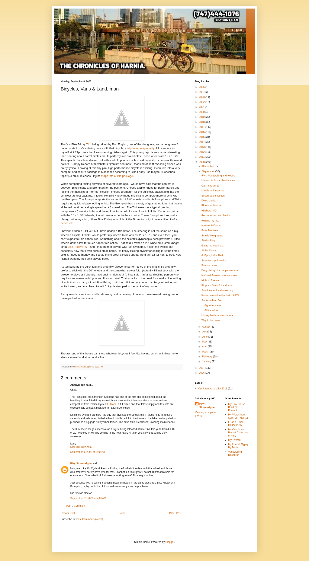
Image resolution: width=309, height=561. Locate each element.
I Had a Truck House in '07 (235, 424)
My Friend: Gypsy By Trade (238, 446)
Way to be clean (210, 320)
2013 (202, 147)
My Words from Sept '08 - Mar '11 (238, 416)
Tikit (88, 144)
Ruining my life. (210, 220)
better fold (67, 223)
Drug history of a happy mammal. (220, 270)
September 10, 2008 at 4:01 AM (88, 498)
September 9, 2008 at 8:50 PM (87, 451)
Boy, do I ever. (209, 265)
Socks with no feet (211, 300)
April (205, 346)
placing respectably (142, 148)
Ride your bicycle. (211, 205)
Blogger (169, 542)
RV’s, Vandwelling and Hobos (218, 175)
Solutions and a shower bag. (217, 290)
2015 (202, 137)
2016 (202, 132)
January (207, 361)
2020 (202, 112)
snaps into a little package (116, 176)
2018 (202, 122)
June (205, 336)
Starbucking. (208, 240)
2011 (202, 156)
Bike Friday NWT (78, 246)
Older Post (175, 513)
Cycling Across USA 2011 (212, 388)
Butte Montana (209, 230)
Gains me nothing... (212, 245)
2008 (202, 161)
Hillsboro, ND (208, 210)
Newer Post (68, 513)
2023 (202, 97)
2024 (202, 91)
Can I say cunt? (210, 185)
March (206, 351)
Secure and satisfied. (213, 195)
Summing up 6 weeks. (213, 260)
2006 (202, 372)
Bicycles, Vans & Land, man (217, 285)
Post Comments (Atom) (89, 519)
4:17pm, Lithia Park (212, 255)
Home (122, 513)
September (208, 171)
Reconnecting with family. (215, 215)
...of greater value (211, 305)
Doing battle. (208, 200)
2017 (202, 126)
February (207, 356)
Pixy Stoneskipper (81, 463)
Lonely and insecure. (213, 190)
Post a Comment (75, 505)
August (206, 326)
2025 (202, 87)
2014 (202, 141)
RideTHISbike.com (81, 447)
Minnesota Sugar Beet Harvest (218, 180)
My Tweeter (234, 440)
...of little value (209, 310)
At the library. (208, 250)
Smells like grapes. (212, 235)
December (208, 166)
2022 (202, 102)
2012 (202, 151)
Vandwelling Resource (235, 453)
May (204, 341)
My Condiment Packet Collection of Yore (238, 432)
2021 (202, 107)
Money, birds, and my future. (217, 315)
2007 (202, 367)
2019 (202, 116)
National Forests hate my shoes (219, 275)
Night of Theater (210, 280)
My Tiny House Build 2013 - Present (236, 407)
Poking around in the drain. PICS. (220, 295)
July (204, 331)
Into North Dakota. (211, 225)
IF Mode (112, 404)
